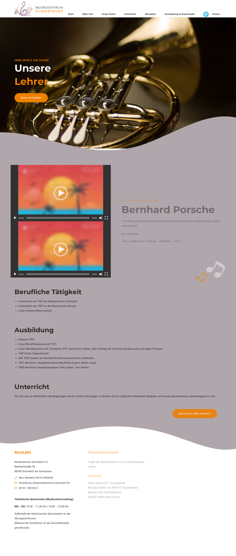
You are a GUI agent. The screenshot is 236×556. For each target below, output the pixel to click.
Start (71, 14)
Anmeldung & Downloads (180, 14)
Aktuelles (150, 14)
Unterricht (130, 14)
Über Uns (87, 14)
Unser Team (108, 14)
